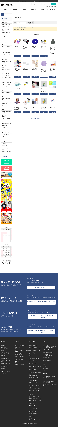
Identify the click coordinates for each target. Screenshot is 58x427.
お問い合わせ (33, 9)
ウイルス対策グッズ (6, 75)
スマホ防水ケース (5, 39)
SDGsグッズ (17, 347)
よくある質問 (3, 347)
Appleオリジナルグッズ (6, 77)
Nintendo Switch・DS (6, 123)
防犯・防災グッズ (5, 132)
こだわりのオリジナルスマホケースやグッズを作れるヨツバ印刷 (41, 331)
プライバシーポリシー (5, 366)
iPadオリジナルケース (6, 82)
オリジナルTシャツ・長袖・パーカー (6, 62)
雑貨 (3, 136)
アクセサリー (4, 67)
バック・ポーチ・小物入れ (6, 49)
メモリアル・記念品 (6, 118)
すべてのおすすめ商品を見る (35, 118)
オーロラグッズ (5, 125)
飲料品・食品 (4, 145)
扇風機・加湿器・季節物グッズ (6, 112)
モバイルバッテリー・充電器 (6, 95)
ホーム (2, 344)
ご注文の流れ (3, 345)
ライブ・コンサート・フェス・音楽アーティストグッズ (22, 351)
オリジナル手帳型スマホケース (6, 30)
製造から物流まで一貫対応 (48, 352)
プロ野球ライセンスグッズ (6, 152)
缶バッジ (3, 44)
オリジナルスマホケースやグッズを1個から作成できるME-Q (41, 302)
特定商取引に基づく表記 (6, 363)
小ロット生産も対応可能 (47, 355)
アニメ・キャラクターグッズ (6, 149)
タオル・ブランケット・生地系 (6, 70)
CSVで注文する (52, 9)
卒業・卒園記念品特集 (19, 359)
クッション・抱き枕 (6, 46)
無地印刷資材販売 (4, 348)
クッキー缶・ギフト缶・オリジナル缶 (6, 103)
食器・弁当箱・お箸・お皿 (6, 99)
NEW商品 (45, 366)
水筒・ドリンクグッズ (6, 92)
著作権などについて (5, 356)
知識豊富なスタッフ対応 (47, 350)
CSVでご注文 (3, 373)
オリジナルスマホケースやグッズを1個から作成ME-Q (49, 377)
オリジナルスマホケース (6, 26)
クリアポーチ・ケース (6, 52)
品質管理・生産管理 (47, 360)
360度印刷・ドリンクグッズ (7, 90)
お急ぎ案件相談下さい (47, 357)
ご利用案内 (24, 9)
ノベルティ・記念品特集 (19, 364)
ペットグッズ (4, 139)
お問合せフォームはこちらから (41, 287)
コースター (4, 105)
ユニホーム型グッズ (6, 134)
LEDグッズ (17, 361)
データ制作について (5, 358)
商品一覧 (6, 9)
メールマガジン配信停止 (6, 371)
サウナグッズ (17, 344)
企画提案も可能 (46, 349)
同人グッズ (17, 348)
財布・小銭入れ (5, 59)
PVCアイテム (4, 130)
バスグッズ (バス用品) (6, 127)
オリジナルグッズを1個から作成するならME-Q (49, 345)
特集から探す (4, 22)
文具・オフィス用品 (6, 84)
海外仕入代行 (3, 350)
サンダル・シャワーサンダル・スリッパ (6, 108)
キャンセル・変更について (6, 352)
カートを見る (42, 9)
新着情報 (15, 9)
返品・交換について (5, 353)
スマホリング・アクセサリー (6, 37)
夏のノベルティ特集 (19, 362)
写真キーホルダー (32, 344)
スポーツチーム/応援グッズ (20, 345)
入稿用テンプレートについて (6, 360)
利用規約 (3, 365)
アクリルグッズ (5, 42)
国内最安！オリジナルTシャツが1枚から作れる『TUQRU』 (42, 316)
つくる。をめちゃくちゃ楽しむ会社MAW (49, 385)
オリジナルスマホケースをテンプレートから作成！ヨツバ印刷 (49, 347)
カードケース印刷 (5, 73)
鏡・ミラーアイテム (6, 57)
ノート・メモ (4, 86)
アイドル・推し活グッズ (19, 354)
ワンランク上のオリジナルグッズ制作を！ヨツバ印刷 (49, 382)
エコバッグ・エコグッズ (6, 54)
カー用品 (3, 141)
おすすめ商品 (45, 368)
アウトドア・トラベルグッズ (20, 356)
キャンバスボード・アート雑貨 (6, 116)
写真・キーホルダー (6, 24)
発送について (3, 355)
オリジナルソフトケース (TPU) (6, 33)
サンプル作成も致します (47, 354)
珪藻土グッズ (4, 121)
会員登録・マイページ (5, 368)
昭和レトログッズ (18, 357)
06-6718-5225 (35, 280)
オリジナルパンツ (5, 65)
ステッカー (4, 143)
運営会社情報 (3, 361)
